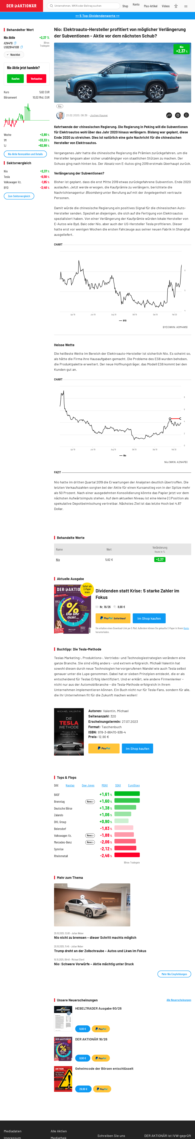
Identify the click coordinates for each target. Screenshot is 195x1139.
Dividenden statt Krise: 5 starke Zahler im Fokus (137, 594)
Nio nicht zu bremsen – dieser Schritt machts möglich (95, 938)
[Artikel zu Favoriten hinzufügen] (186, 115)
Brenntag (59, 801)
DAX (56, 785)
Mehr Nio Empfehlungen (174, 974)
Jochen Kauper (99, 115)
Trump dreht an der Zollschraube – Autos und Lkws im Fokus (100, 951)
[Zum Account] (136, 4)
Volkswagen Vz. (63, 836)
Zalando (58, 815)
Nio (60, 106)
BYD (175, 327)
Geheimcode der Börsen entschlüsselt (104, 1068)
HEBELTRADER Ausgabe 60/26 (98, 1008)
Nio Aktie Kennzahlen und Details (25, 154)
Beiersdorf (60, 829)
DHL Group (60, 822)
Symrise (58, 849)
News (90, 801)
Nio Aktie (9, 38)
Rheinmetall (61, 856)
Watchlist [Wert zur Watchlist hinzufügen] (15, 54)
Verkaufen (36, 78)
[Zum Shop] (125, 6)
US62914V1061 (13, 46)
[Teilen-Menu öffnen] (169, 115)
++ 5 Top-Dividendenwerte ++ (97, 16)
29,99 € (83, 1089)
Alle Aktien (59, 1131)
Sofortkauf (113, 618)
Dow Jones (88, 785)
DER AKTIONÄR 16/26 (91, 1039)
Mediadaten (13, 1131)
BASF (57, 795)
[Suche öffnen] (51, 6)
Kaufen (15, 78)
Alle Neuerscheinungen (179, 1000)
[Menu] (185, 6)
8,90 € (82, 1058)
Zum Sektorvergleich (19, 196)
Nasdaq (70, 785)
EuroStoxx (134, 785)
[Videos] (166, 6)
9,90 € (82, 1029)
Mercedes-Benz (63, 842)
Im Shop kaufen (149, 618)
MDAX (105, 785)
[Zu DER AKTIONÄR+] (151, 6)
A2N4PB (10, 42)
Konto (186, 628)
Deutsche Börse (63, 808)
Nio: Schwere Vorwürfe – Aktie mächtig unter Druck (94, 964)
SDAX (118, 785)
